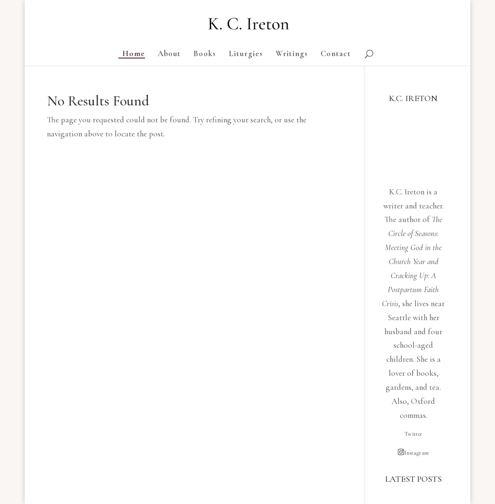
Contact (335, 54)
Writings (292, 54)
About (169, 54)
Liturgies (246, 54)
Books (204, 54)
